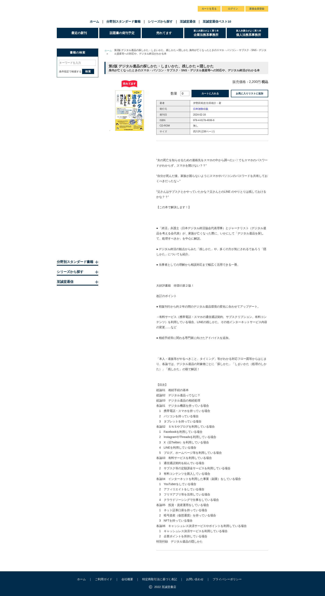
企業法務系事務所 (210, 32)
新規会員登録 (256, 8)
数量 (174, 93)
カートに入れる (210, 93)
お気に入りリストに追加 (249, 93)
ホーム (94, 21)
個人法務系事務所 (252, 32)
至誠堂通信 (187, 21)
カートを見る (209, 8)
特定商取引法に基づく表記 (159, 579)
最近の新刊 (79, 33)
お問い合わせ (184, 3)
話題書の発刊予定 (122, 33)
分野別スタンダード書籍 (123, 21)
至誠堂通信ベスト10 (217, 21)
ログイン (233, 8)
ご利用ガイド (146, 3)
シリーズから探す (160, 21)
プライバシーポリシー (227, 579)
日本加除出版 (200, 108)
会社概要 (165, 3)
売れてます (164, 33)
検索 (88, 71)
